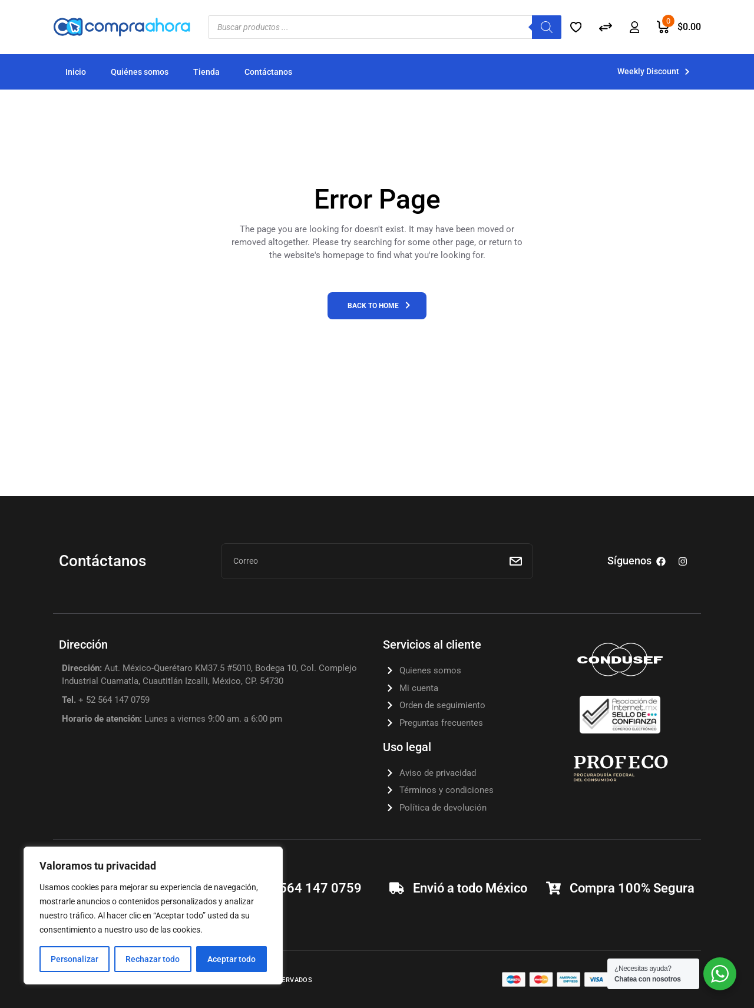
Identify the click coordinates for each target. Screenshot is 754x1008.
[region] (153, 915)
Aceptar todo (231, 959)
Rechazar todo (152, 959)
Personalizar (74, 959)
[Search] (546, 27)
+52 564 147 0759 (308, 888)
